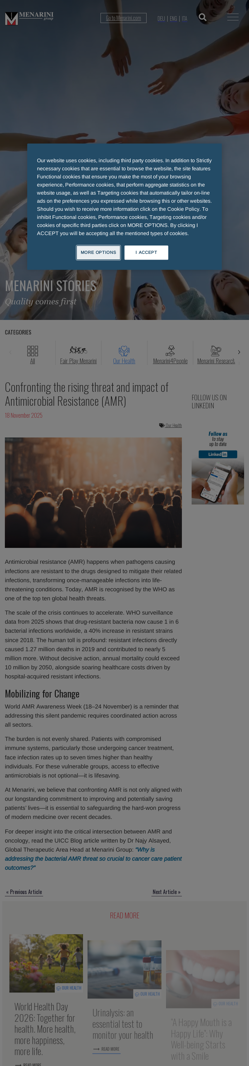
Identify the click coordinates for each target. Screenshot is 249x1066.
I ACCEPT (146, 252)
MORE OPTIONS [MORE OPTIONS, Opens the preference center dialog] (98, 252)
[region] (124, 206)
